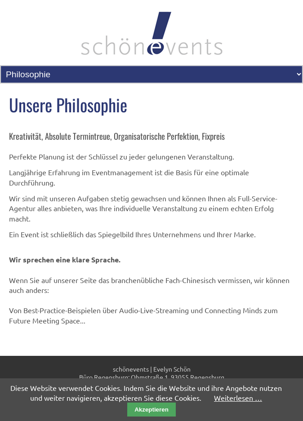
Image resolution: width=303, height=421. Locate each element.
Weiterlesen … (238, 397)
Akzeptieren (151, 409)
